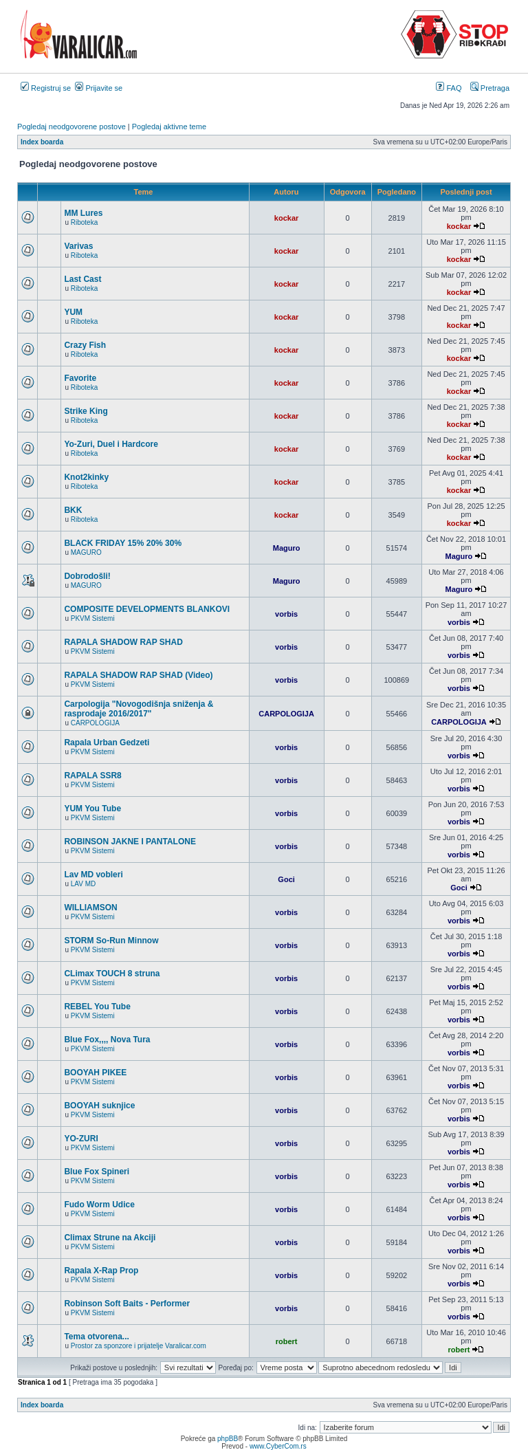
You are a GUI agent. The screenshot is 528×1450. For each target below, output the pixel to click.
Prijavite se (98, 88)
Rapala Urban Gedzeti (106, 742)
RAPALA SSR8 (92, 775)
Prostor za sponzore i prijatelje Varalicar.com (138, 1346)
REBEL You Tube (97, 1006)
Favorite (80, 378)
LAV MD (83, 884)
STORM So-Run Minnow (111, 940)
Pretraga (489, 88)
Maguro (286, 548)
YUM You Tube (92, 808)
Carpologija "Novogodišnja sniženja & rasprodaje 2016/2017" (138, 708)
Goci (286, 879)
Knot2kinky (86, 477)
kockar (286, 218)
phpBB (227, 1438)
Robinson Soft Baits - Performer (127, 1303)
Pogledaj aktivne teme (169, 126)
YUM (73, 312)
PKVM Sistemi (93, 618)
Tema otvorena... (96, 1336)
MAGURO (86, 552)
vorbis (286, 614)
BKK (73, 510)
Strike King (85, 411)
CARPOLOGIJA (95, 723)
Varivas (78, 246)
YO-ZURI (81, 1138)
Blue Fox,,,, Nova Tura (107, 1039)
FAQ (448, 88)
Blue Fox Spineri (96, 1171)
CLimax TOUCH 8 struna (112, 973)
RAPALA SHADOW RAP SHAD (123, 642)
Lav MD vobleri (93, 874)
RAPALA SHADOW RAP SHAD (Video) (138, 675)
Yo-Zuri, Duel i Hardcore (110, 444)
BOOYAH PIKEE (95, 1072)
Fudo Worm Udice (99, 1204)
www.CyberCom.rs (278, 1446)
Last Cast (82, 279)
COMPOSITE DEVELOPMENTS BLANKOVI (147, 609)
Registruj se (46, 88)
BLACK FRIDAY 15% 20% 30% (123, 543)
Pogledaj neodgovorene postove (71, 126)
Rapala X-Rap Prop (101, 1270)
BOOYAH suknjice (99, 1105)
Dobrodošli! (87, 576)
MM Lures (83, 213)
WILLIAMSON (90, 907)
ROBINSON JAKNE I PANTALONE (130, 841)
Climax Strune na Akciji (109, 1237)
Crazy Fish (85, 345)
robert (287, 1341)
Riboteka (84, 222)
